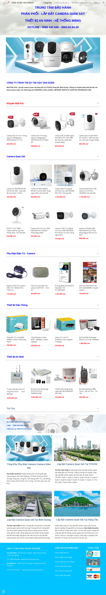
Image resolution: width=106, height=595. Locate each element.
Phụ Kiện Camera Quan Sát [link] (82, 3)
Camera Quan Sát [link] (60, 3)
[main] (53, 17)
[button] (103, 2)
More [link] (96, 3)
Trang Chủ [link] (47, 3)
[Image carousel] (53, 56)
